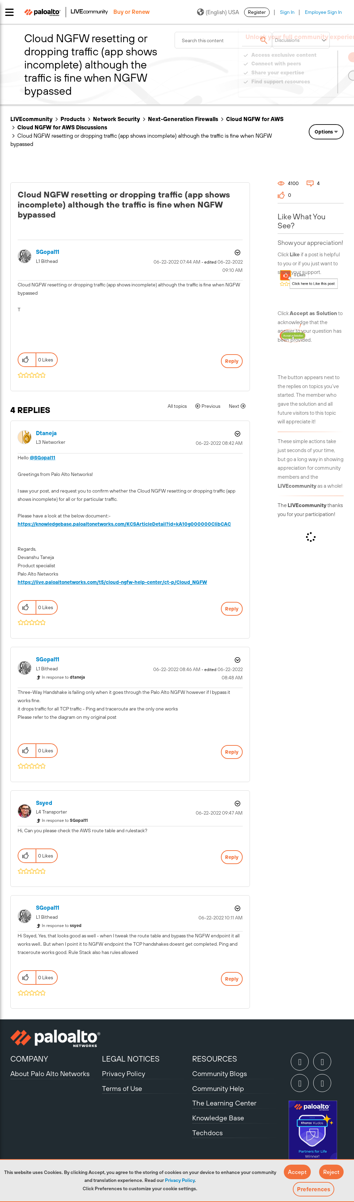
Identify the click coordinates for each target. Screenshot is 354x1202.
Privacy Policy (180, 1180)
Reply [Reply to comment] (232, 609)
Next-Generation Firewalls (183, 119)
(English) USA (218, 12)
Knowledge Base (218, 1118)
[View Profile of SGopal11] (47, 252)
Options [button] (324, 132)
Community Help (218, 1088)
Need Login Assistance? (312, 88)
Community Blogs (219, 1073)
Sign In (287, 12)
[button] (297, 1172)
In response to (63, 677)
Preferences (313, 1189)
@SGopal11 (42, 457)
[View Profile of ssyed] (44, 803)
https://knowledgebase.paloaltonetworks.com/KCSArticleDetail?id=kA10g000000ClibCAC (124, 524)
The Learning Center (224, 1103)
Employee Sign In (323, 12)
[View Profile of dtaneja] (46, 433)
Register (257, 12)
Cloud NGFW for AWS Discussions (62, 127)
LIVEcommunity (31, 119)
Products (72, 119)
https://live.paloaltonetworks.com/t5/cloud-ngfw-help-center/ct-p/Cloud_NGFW (112, 582)
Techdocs (207, 1133)
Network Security (116, 119)
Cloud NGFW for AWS (254, 119)
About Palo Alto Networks (50, 1073)
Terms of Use (122, 1088)
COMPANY (29, 1058)
